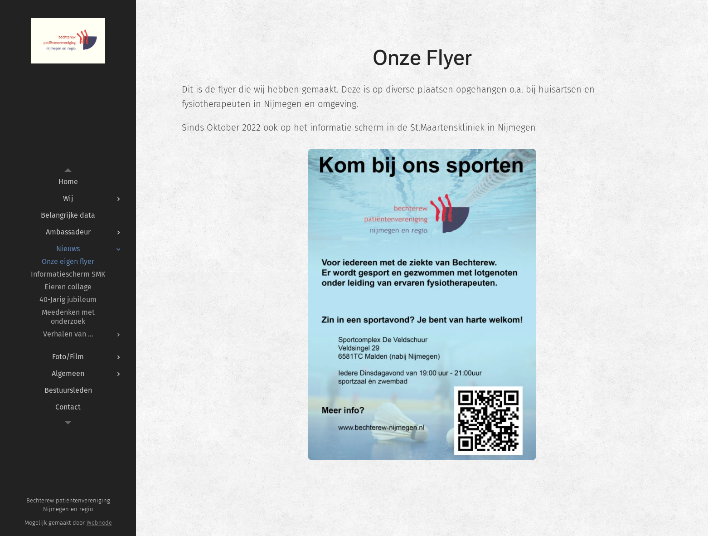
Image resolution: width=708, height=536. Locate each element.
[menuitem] (68, 181)
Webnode (99, 522)
